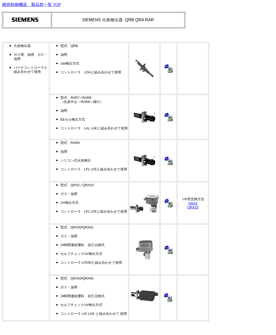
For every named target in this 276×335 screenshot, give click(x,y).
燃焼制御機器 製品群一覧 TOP (31, 4)
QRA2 (192, 203)
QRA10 (192, 207)
